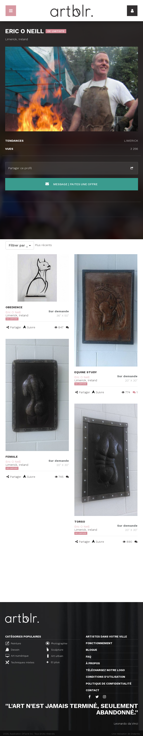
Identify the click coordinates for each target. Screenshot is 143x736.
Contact (92, 690)
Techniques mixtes (20, 662)
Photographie (56, 643)
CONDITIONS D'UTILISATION (105, 676)
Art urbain (54, 656)
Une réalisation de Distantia (126, 733)
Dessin (12, 649)
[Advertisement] (71, 574)
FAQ (88, 656)
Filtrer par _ (20, 245)
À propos (93, 663)
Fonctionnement (99, 643)
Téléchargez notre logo (105, 670)
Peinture (13, 643)
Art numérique (17, 655)
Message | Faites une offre (71, 184)
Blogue (91, 650)
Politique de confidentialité (108, 683)
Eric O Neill (13, 312)
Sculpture (55, 649)
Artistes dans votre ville (106, 636)
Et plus (53, 662)
